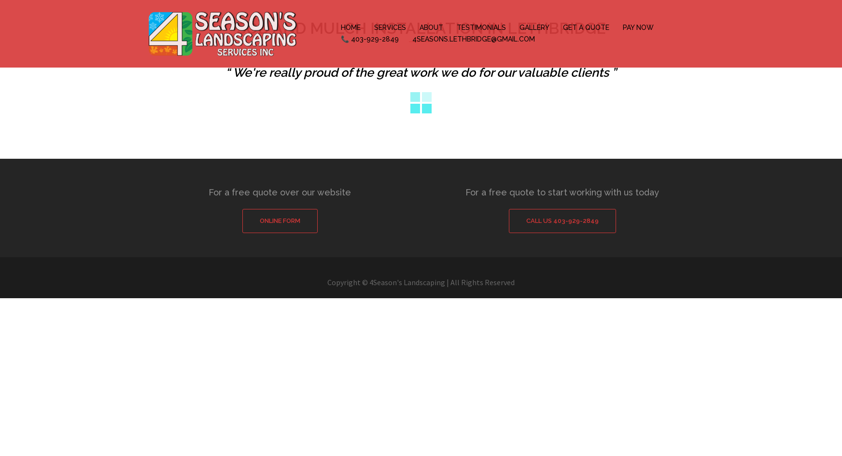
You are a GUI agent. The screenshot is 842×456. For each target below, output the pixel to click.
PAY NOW (638, 27)
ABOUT (431, 27)
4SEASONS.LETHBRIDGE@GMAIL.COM (473, 39)
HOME (351, 27)
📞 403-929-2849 (370, 39)
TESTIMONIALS (481, 27)
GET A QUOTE (586, 27)
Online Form (280, 220)
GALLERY (534, 27)
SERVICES (390, 27)
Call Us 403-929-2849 (562, 220)
